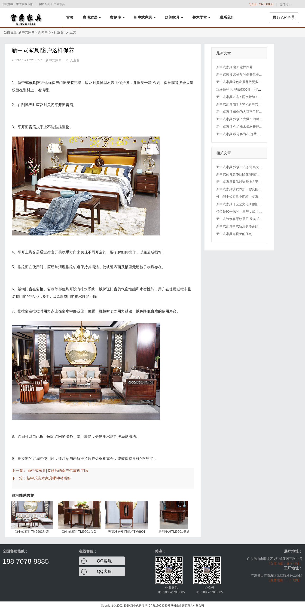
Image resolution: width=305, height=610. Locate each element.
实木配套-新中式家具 (52, 4)
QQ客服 (104, 561)
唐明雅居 (92, 17)
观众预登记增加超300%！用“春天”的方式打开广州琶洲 (255, 89)
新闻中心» (45, 32)
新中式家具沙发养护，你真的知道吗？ (243, 189)
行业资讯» (61, 32)
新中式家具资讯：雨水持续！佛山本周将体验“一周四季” (256, 97)
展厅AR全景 (284, 17)
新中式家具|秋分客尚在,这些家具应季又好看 (248, 134)
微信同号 (285, 4)
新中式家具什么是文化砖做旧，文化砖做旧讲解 (250, 204)
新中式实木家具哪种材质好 (49, 478)
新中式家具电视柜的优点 (234, 234)
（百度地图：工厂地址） (284, 580)
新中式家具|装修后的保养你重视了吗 (57, 471)
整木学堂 (201, 17)
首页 (69, 17)
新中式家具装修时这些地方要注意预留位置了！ (250, 182)
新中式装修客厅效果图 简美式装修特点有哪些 (249, 219)
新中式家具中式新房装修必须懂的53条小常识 (248, 226)
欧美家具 (174, 17)
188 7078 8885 (26, 561)
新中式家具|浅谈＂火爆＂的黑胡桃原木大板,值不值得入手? (258, 119)
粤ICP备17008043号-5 (159, 605)
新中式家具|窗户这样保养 (234, 67)
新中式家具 (145, 17)
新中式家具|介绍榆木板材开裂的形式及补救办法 (250, 126)
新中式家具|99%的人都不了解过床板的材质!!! (248, 111)
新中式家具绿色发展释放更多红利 (240, 82)
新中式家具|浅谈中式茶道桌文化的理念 (244, 167)
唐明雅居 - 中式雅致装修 (18, 4)
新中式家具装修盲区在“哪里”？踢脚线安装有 (248, 174)
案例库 (117, 17)
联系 (227, 17)
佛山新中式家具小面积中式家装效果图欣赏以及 (250, 197)
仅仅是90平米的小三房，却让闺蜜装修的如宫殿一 (252, 211)
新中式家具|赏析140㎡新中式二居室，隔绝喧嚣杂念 (253, 104)
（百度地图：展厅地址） (284, 563)
